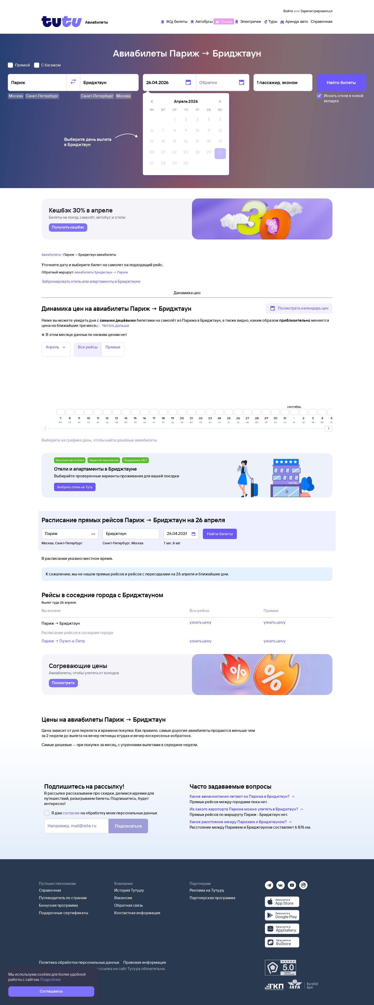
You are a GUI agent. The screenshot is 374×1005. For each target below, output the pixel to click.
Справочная (50, 890)
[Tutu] (62, 21)
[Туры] (270, 21)
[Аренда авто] (294, 21)
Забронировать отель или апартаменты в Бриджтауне (91, 281)
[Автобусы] (201, 21)
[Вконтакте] (280, 883)
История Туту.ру (129, 890)
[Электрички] (248, 21)
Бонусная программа (58, 905)
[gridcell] (174, 120)
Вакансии (123, 897)
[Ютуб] (292, 883)
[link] (68, 227)
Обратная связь (128, 905)
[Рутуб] (303, 883)
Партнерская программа (212, 897)
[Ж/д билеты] (174, 21)
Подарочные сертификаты (63, 912)
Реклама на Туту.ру (207, 890)
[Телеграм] (269, 883)
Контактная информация (137, 912)
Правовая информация (144, 962)
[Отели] (223, 21)
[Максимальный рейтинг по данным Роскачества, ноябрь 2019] (280, 967)
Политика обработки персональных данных (79, 962)
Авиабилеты (51, 254)
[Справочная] (321, 21)
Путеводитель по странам (63, 897)
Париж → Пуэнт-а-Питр (63, 640)
